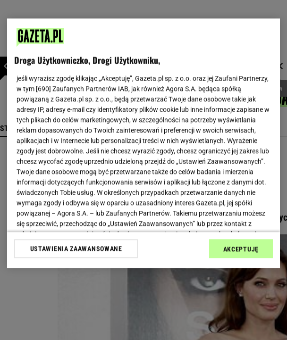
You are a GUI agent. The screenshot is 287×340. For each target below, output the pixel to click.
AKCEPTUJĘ (241, 249)
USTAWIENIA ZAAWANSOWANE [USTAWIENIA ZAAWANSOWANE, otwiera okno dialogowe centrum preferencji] (76, 248)
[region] (143, 143)
